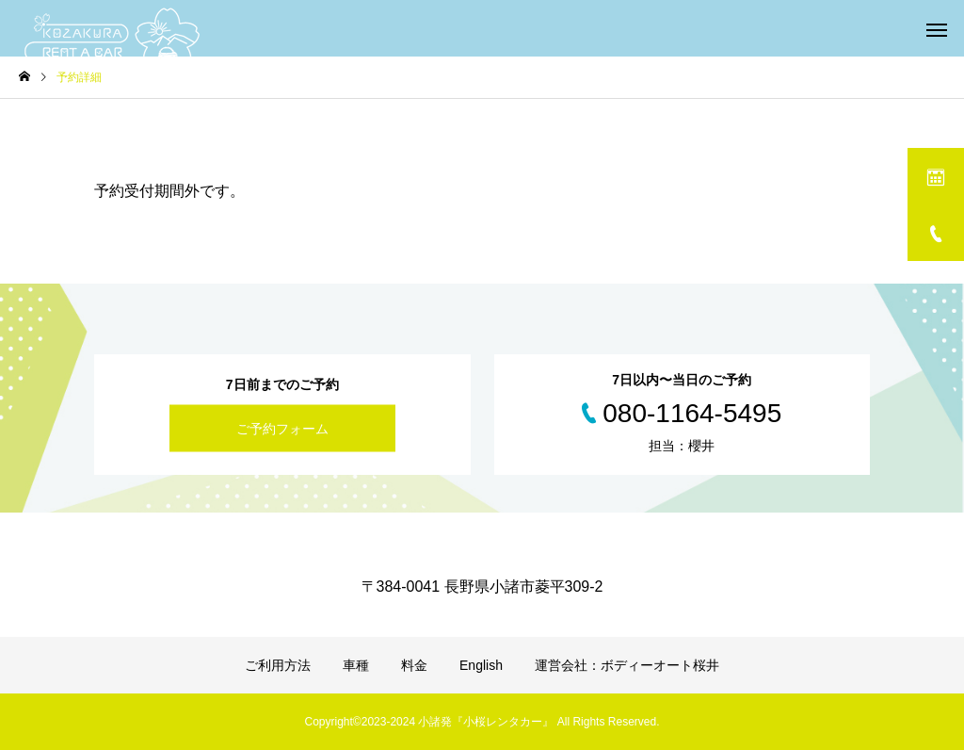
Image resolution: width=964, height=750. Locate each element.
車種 (356, 665)
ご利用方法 (278, 665)
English (481, 665)
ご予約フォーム (282, 428)
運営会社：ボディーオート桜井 (627, 665)
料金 (414, 665)
